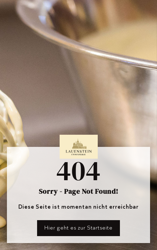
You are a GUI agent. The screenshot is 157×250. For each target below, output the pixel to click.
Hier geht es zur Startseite (78, 227)
